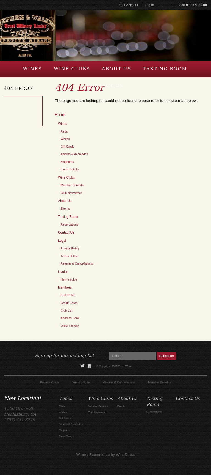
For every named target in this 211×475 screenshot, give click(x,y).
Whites (65, 139)
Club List (67, 310)
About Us (116, 69)
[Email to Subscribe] (132, 356)
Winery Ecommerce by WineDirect (105, 454)
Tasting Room (165, 69)
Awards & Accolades (74, 154)
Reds (64, 131)
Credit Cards (69, 302)
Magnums (67, 161)
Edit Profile (68, 295)
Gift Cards (67, 146)
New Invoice (69, 279)
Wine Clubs (72, 69)
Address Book (70, 318)
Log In (149, 5)
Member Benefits (72, 185)
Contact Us (105, 85)
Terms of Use (70, 256)
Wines (32, 69)
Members (65, 287)
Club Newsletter (71, 192)
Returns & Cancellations (77, 263)
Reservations (69, 224)
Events (65, 208)
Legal (62, 241)
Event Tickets (70, 169)
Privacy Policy (70, 248)
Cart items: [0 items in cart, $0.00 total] (193, 5)
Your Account (128, 5)
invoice (63, 272)
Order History (70, 325)
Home (60, 114)
